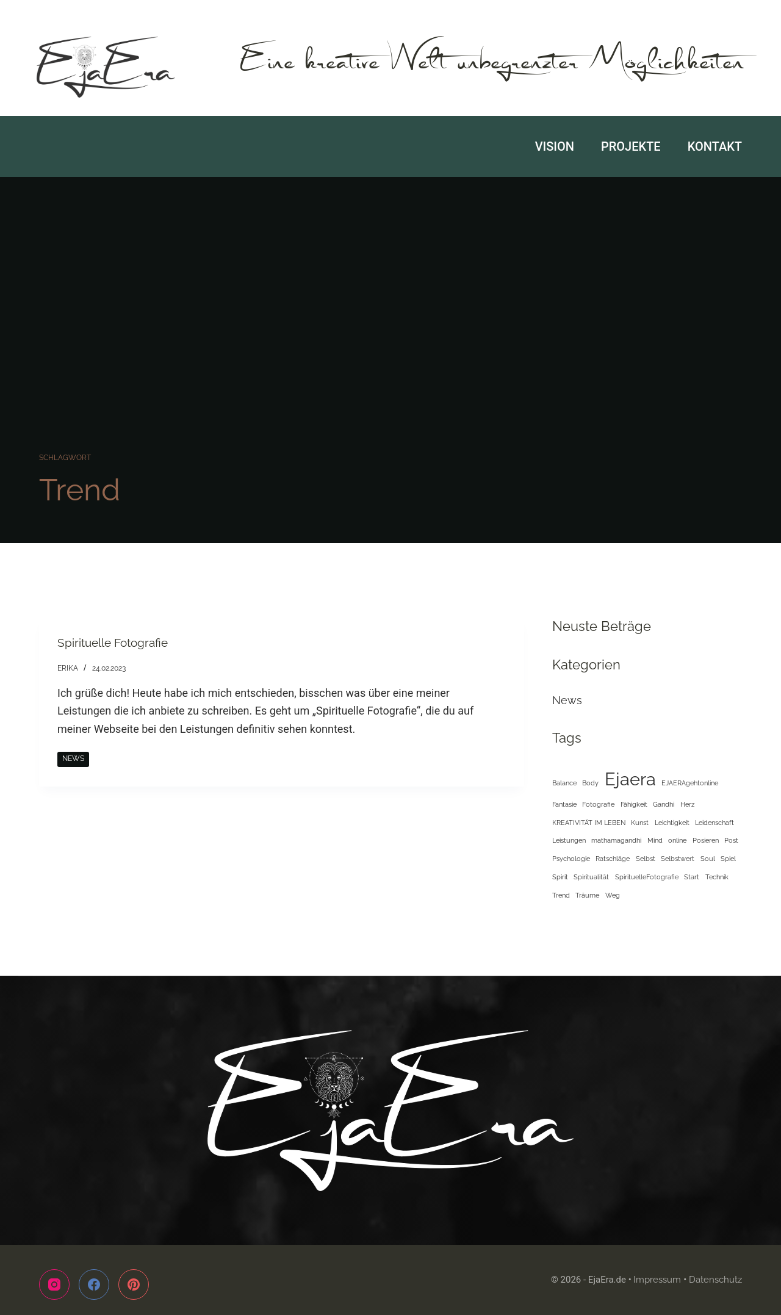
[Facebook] (94, 1284)
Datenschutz (715, 1279)
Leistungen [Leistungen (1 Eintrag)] (569, 840)
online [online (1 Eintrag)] (677, 840)
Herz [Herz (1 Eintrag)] (687, 804)
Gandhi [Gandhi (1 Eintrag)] (663, 804)
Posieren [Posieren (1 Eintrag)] (706, 840)
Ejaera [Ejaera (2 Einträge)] (630, 779)
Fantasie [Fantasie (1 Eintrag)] (564, 804)
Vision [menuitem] (554, 146)
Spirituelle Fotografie (115, 642)
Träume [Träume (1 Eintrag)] (587, 895)
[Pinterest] (133, 1284)
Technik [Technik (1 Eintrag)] (717, 877)
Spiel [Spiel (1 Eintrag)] (728, 858)
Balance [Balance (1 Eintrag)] (564, 783)
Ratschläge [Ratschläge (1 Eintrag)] (613, 858)
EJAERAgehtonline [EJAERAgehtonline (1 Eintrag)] (689, 783)
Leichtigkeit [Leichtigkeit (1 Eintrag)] (672, 822)
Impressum (657, 1279)
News (73, 758)
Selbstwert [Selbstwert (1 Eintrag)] (677, 858)
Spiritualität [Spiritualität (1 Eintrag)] (591, 877)
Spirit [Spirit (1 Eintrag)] (560, 877)
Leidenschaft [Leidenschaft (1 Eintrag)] (714, 822)
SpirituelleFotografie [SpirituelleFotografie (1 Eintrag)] (646, 877)
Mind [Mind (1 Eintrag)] (655, 840)
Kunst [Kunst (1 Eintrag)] (640, 822)
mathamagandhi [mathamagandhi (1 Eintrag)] (616, 840)
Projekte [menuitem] (631, 146)
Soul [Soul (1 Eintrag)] (707, 858)
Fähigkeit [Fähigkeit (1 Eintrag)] (634, 804)
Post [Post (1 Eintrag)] (731, 840)
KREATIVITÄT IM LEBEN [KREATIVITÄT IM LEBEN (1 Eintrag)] (588, 822)
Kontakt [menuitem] (715, 146)
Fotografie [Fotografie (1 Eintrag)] (598, 804)
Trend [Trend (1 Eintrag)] (561, 895)
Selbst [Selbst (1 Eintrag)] (645, 858)
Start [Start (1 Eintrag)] (691, 877)
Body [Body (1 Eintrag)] (590, 783)
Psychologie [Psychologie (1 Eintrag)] (571, 858)
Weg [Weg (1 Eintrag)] (612, 895)
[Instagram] (54, 1284)
